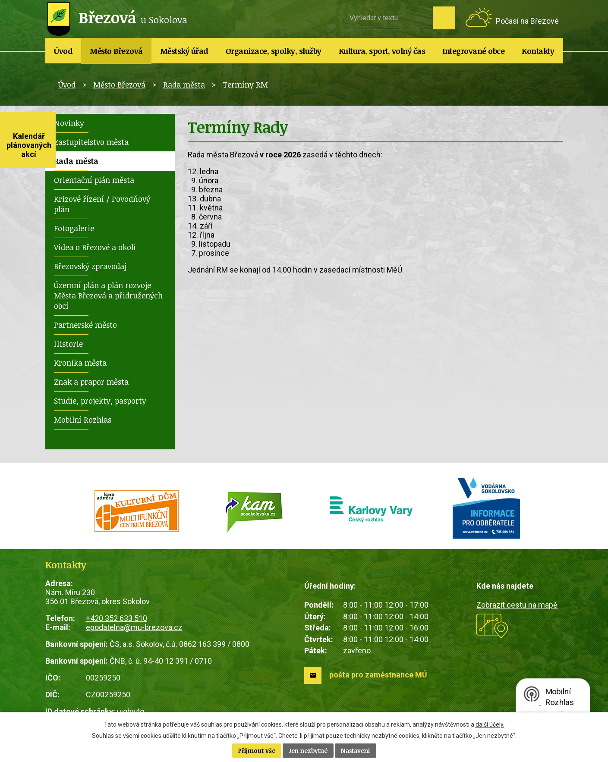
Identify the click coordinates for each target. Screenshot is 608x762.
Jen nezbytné (308, 750)
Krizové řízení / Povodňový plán (102, 204)
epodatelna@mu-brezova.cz (134, 627)
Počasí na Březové (527, 20)
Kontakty (538, 51)
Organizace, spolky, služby (273, 51)
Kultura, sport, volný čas (382, 51)
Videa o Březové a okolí (95, 247)
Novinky (69, 123)
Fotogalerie (74, 228)
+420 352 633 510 (116, 618)
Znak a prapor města (91, 381)
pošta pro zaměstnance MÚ (378, 674)
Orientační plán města (94, 180)
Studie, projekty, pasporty (100, 400)
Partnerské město (85, 325)
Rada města (184, 84)
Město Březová (116, 51)
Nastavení (355, 750)
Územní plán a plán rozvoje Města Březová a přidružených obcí (108, 295)
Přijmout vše (256, 750)
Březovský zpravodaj (90, 266)
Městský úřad (184, 51)
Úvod (63, 51)
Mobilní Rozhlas (82, 419)
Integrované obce (473, 51)
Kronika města (80, 362)
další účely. (490, 724)
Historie (68, 344)
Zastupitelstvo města (91, 142)
